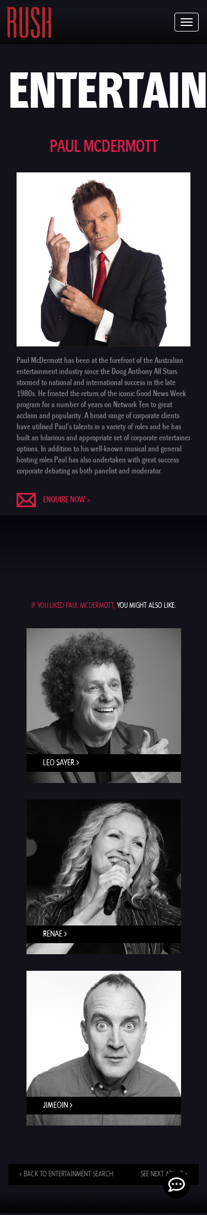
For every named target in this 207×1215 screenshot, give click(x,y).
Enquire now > (67, 499)
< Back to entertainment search (66, 1174)
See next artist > (164, 1174)
